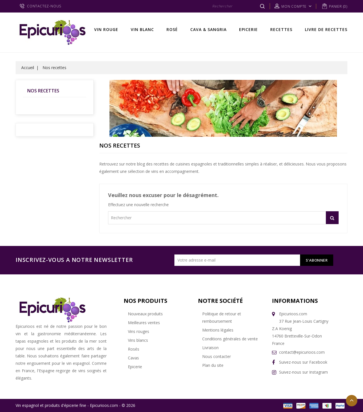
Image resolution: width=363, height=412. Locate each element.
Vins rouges (138, 331)
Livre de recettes (326, 29)
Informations (295, 301)
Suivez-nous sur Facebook (303, 362)
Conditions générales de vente (230, 338)
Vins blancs (138, 340)
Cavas (133, 358)
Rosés (133, 349)
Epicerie (248, 29)
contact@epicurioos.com (302, 352)
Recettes (281, 29)
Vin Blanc (142, 29)
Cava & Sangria (208, 29)
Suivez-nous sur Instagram (303, 372)
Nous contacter (216, 356)
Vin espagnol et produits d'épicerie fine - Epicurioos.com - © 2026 (75, 405)
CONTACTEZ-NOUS (44, 6)
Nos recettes (43, 91)
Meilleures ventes (144, 322)
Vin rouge (106, 29)
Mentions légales (217, 330)
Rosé (172, 29)
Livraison (210, 347)
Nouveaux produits (145, 313)
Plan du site (212, 365)
